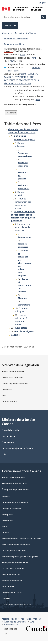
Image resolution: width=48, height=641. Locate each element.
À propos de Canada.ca (15, 621)
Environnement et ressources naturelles (21, 538)
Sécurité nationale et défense (16, 544)
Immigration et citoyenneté (15, 502)
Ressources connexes (12, 377)
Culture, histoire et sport (14, 550)
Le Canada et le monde (13, 568)
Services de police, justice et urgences (20, 556)
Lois (4, 454)
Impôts (5, 532)
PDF (12, 61)
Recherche (7, 389)
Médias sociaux (9, 618)
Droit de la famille (10, 430)
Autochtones (8, 586)
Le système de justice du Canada (17, 448)
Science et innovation (12, 580)
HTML (22, 54)
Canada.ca (7, 33)
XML (34, 57)
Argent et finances (11, 574)
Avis (32, 621)
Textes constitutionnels (13, 371)
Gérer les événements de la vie (16, 604)
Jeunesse (6, 598)
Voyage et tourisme (11, 508)
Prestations (7, 520)
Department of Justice (25, 33)
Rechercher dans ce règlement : (20, 104)
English (42, 2)
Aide (38, 99)
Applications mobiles (31, 618)
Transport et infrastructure (15, 562)
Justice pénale (8, 436)
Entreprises (7, 514)
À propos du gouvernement (15, 489)
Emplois (6, 496)
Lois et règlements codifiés (15, 383)
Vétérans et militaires (12, 592)
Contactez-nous (9, 401)
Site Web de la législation (16, 38)
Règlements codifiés (14, 44)
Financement (8, 442)
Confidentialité (11, 624)
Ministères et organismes (14, 483)
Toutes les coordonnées (13, 477)
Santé (4, 526)
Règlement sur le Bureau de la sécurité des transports (23, 131)
